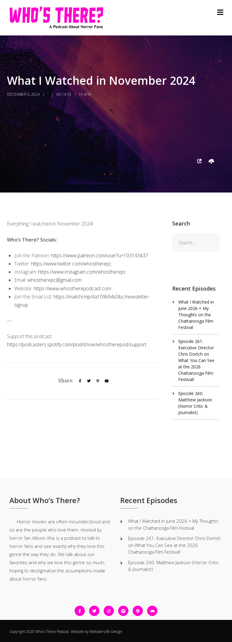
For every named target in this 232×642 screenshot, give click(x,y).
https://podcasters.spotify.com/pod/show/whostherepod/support (77, 344)
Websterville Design (106, 631)
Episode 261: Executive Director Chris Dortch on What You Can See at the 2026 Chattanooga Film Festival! (196, 360)
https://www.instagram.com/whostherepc (82, 271)
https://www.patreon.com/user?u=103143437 (99, 255)
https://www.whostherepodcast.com (72, 288)
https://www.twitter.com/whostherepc (71, 263)
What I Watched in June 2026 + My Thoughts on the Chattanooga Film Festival (196, 314)
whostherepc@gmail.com (54, 280)
